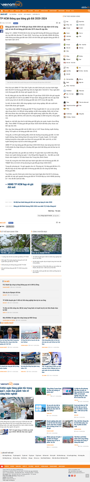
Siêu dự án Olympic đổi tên (41, 253)
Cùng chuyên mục (40, 232)
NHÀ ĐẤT (37, 11)
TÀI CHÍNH (30, 11)
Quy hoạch (27, 14)
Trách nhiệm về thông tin (9, 480)
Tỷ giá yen (31, 455)
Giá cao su (36, 458)
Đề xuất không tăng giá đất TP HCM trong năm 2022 (14, 268)
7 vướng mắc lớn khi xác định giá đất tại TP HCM (15, 257)
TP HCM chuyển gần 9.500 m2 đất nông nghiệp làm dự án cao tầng (47, 257)
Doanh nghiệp (6, 287)
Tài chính (44, 375)
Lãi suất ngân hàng (71, 455)
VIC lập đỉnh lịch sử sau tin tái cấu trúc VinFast (30, 341)
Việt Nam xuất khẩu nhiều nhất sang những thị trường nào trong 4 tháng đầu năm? (81, 439)
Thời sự (76, 400)
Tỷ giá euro (38, 455)
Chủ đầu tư (36, 14)
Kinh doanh (45, 347)
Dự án (20, 14)
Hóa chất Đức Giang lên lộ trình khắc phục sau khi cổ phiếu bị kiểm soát (81, 423)
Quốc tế (5, 312)
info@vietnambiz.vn (11, 478)
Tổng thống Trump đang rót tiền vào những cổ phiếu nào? (54, 390)
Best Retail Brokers (46, 458)
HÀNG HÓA (18, 11)
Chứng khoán (24, 345)
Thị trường (12, 14)
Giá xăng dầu (81, 455)
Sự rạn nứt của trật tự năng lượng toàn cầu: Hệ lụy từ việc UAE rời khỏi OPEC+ (53, 408)
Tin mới (6, 281)
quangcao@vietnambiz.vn (78, 472)
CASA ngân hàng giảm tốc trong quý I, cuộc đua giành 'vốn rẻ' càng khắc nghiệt (16, 391)
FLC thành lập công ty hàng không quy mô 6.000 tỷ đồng (21, 285)
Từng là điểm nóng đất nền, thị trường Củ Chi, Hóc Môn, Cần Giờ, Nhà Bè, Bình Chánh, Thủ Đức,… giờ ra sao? (15, 251)
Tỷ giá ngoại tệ (17, 455)
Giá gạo (30, 458)
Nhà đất (4, 14)
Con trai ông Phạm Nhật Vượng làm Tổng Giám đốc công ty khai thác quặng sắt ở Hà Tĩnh (9, 342)
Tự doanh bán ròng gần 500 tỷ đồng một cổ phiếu (9, 367)
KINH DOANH (61, 11)
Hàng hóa (23, 371)
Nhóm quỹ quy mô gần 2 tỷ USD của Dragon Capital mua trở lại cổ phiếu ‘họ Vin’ (54, 439)
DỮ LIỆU (68, 11)
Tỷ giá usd (24, 455)
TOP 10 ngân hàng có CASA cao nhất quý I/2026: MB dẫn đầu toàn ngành (21, 431)
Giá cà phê (52, 455)
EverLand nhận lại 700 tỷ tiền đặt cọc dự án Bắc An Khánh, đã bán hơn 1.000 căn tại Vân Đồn (47, 267)
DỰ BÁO (12, 11)
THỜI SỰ (6, 11)
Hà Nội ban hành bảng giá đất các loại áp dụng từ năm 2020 (33, 202)
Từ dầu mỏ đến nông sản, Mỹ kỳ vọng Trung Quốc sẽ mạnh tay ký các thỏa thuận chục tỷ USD (30, 309)
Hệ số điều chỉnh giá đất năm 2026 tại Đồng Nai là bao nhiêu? (47, 271)
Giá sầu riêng (16, 458)
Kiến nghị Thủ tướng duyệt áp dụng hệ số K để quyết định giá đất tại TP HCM (14, 260)
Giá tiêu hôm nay (61, 455)
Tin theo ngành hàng (72, 16)
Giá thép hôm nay (7, 458)
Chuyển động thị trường (9, 320)
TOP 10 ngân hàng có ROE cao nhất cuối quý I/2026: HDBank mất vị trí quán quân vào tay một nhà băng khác (51, 369)
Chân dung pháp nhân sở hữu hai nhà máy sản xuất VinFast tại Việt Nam (51, 342)
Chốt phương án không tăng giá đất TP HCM (13, 265)
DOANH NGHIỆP (53, 11)
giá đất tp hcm (10, 226)
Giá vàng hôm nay (7, 455)
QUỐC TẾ (24, 11)
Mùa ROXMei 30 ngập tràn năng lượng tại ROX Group (20, 318)
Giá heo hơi (45, 455)
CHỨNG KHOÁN (44, 11)
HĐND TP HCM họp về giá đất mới (20, 186)
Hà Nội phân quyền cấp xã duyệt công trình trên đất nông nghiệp (47, 262)
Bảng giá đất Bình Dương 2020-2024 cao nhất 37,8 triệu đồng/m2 (35, 206)
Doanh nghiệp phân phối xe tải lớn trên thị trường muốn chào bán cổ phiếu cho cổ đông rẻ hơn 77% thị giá (54, 424)
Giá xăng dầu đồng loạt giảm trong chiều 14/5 (30, 367)
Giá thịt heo (24, 458)
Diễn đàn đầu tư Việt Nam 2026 (60, 458)
